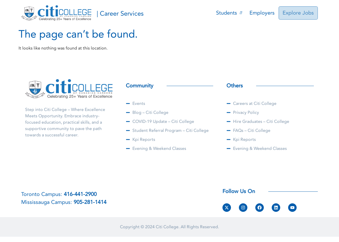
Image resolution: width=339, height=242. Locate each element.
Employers (263, 12)
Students (230, 12)
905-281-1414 (90, 202)
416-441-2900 (80, 194)
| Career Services (120, 13)
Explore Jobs (298, 12)
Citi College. (168, 227)
